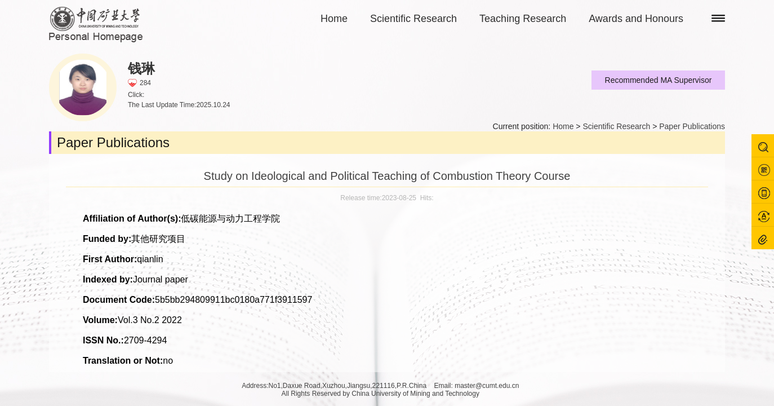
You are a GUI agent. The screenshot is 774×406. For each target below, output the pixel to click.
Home (334, 18)
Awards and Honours (636, 18)
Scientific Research (413, 18)
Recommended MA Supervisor (658, 80)
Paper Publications (692, 126)
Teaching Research (522, 18)
